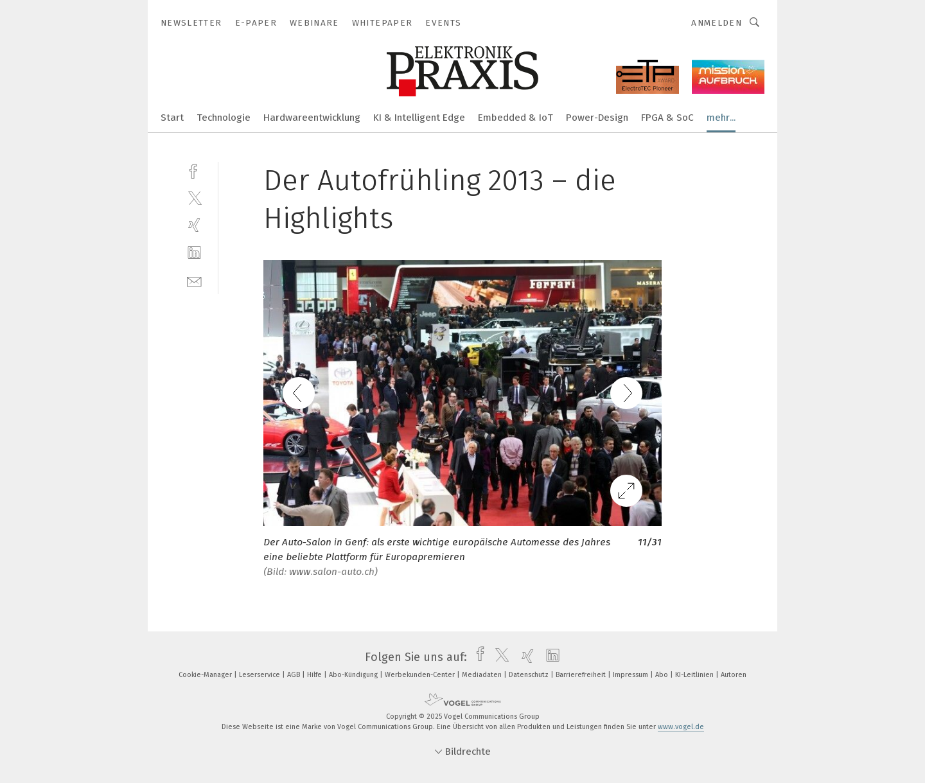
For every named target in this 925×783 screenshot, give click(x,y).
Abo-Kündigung (354, 675)
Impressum (631, 675)
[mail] (194, 280)
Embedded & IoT (515, 117)
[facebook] (194, 170)
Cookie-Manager (206, 675)
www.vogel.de (681, 727)
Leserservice (260, 675)
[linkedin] (194, 253)
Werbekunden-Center (421, 675)
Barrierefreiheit (582, 675)
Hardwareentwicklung (311, 117)
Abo (662, 675)
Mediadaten (483, 675)
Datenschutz (530, 675)
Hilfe (315, 675)
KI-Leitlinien (695, 675)
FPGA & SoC (667, 117)
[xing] (194, 225)
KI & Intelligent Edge (419, 117)
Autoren (733, 675)
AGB (294, 675)
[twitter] (194, 197)
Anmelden (716, 22)
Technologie (224, 117)
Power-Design (597, 117)
